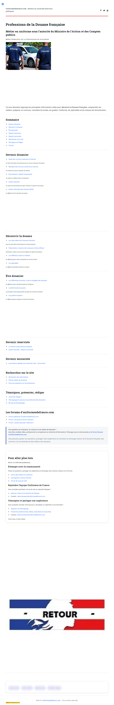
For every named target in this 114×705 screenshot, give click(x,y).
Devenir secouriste (15, 136)
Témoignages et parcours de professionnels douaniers (27, 400)
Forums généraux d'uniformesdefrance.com (23, 417)
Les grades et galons (15, 295)
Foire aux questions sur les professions (22, 383)
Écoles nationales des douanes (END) (21, 189)
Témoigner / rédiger (54, 688)
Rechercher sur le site (16, 139)
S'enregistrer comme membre (21, 478)
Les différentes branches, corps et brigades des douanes (28, 280)
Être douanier (13, 130)
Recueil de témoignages (17, 403)
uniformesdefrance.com (51, 700)
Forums (11, 145)
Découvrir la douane (15, 127)
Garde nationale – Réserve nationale (21, 350)
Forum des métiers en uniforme (21, 475)
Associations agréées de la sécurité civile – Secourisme (27, 363)
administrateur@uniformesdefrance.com (31, 496)
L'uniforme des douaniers (17, 288)
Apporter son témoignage (19, 509)
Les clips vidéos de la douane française (22, 240)
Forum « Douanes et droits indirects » (21, 420)
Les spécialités (13, 263)
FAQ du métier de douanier (18, 380)
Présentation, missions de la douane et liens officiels (26, 248)
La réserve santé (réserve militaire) (20, 347)
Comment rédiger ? (15, 397)
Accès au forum (27, 688)
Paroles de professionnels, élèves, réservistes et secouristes (31, 512)
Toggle (5, 5)
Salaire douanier (14, 182)
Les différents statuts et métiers (19, 255)
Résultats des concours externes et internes (23, 167)
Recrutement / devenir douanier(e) (20, 174)
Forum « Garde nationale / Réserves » (21, 423)
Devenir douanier (14, 124)
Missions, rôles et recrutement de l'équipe (25, 493)
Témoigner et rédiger (16, 142)
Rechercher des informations (18, 377)
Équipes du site (40, 688)
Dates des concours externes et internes (22, 159)
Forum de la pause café (19, 481)
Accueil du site (14, 688)
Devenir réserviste (15, 133)
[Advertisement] (57, 88)
